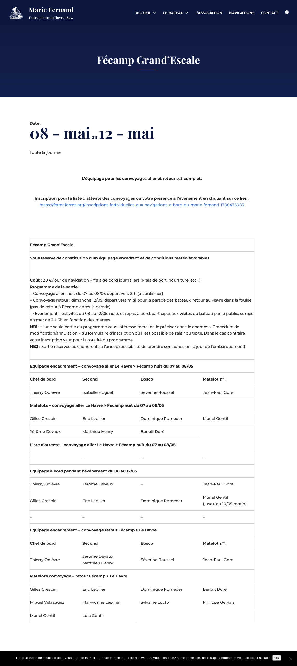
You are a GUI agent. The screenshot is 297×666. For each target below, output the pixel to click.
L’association (208, 13)
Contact (269, 13)
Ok (276, 658)
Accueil (143, 13)
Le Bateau (173, 13)
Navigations (241, 13)
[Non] (290, 658)
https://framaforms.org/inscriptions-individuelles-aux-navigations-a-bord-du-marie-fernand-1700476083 (142, 204)
